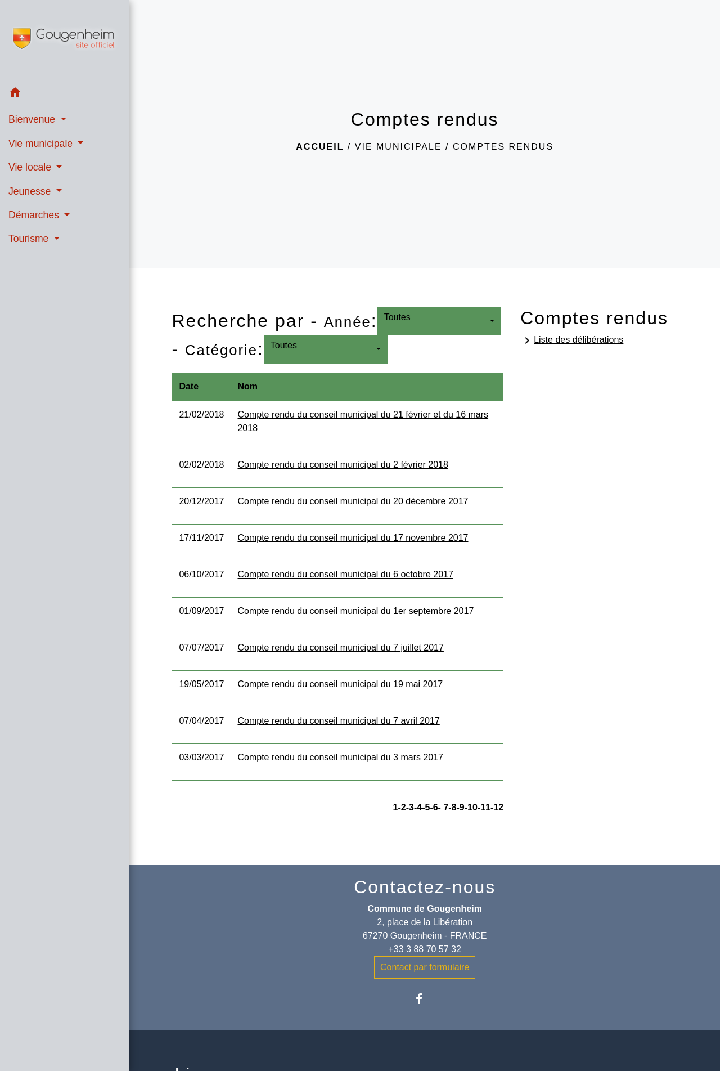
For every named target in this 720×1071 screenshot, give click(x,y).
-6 (434, 807)
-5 (426, 807)
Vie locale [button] (31, 167)
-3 (410, 807)
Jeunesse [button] (30, 191)
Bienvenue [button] (33, 119)
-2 (402, 807)
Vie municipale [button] (41, 143)
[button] (64, 94)
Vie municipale (398, 146)
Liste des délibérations (571, 340)
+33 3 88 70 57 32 (424, 949)
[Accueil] (64, 40)
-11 (484, 807)
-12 (496, 807)
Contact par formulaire (424, 967)
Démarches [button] (35, 215)
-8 (452, 807)
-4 (418, 807)
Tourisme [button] (29, 238)
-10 (471, 807)
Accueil (320, 146)
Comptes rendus (503, 146)
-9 (461, 807)
